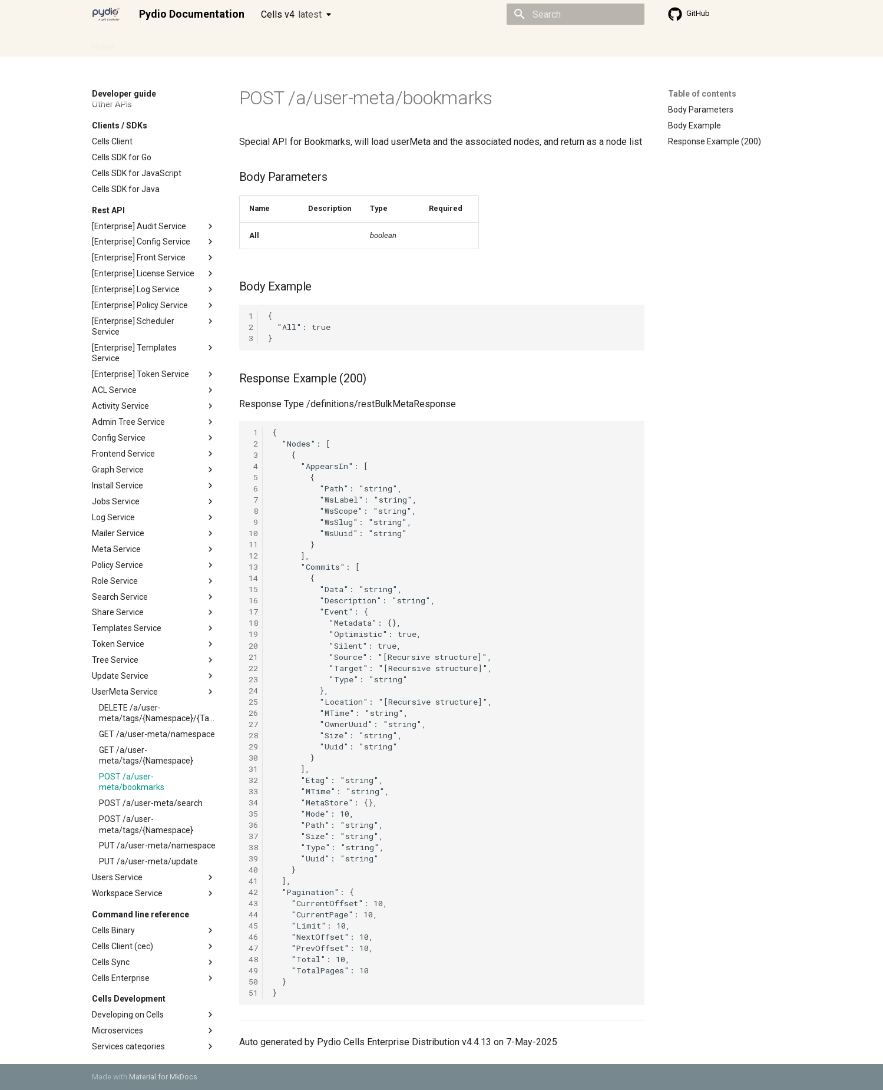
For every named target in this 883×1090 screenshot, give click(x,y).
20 (253, 645)
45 (253, 925)
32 (253, 780)
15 (253, 589)
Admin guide (152, 43)
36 (253, 825)
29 (253, 746)
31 (253, 769)
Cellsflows (208, 43)
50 (253, 981)
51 (253, 992)
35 (253, 813)
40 (253, 869)
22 (253, 668)
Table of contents (702, 93)
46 (253, 937)
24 (253, 690)
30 (253, 757)
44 (253, 914)
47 (253, 948)
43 (253, 903)
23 (253, 679)
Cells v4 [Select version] (291, 14)
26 (253, 713)
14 (253, 578)
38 (253, 847)
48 (253, 959)
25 (253, 701)
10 (253, 533)
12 (253, 555)
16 (253, 600)
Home (103, 43)
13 (253, 566)
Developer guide (272, 43)
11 (253, 544)
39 (253, 858)
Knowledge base (346, 43)
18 (253, 622)
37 (253, 836)
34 (253, 802)
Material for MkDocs (163, 1076)
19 (253, 634)
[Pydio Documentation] (106, 14)
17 (253, 611)
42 (253, 892)
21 (253, 657)
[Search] (575, 14)
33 (253, 791)
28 (253, 735)
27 (253, 724)
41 (253, 881)
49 (253, 970)
